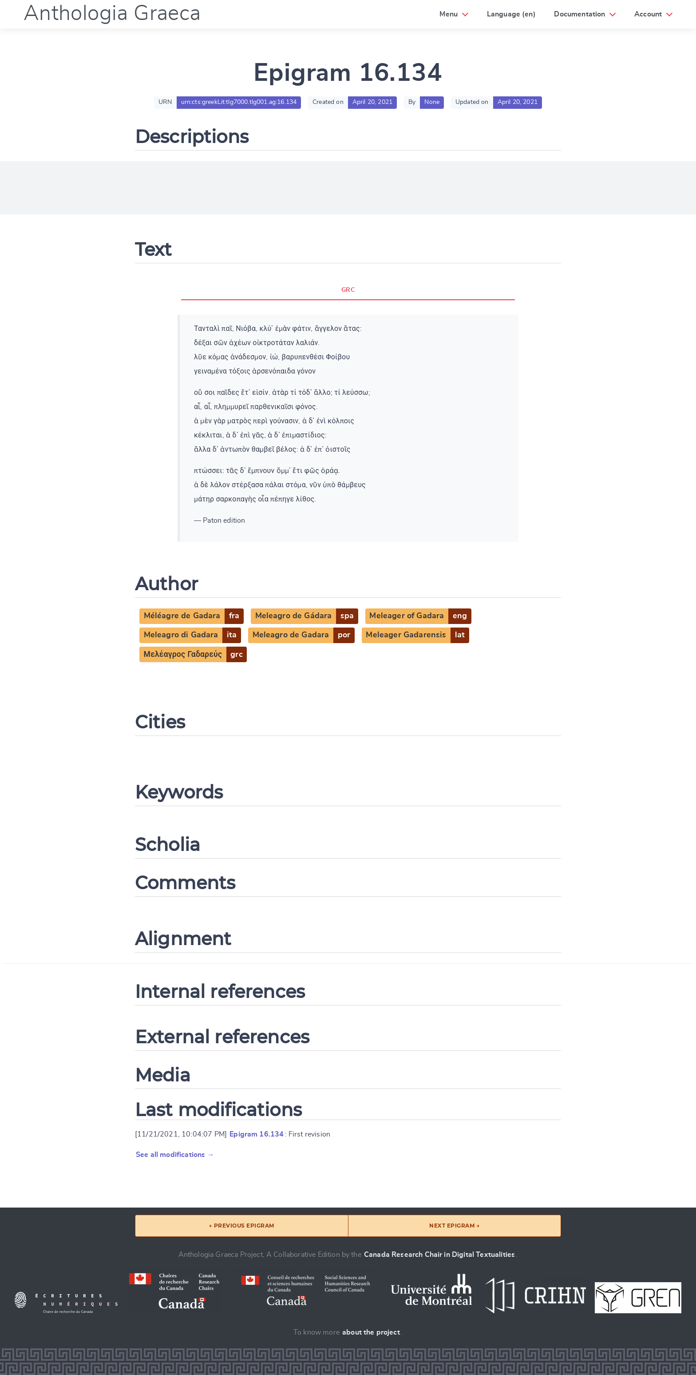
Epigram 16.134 (256, 1134)
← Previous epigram (241, 1225)
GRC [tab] (347, 290)
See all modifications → (175, 1154)
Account (648, 14)
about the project (371, 1332)
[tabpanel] (348, 428)
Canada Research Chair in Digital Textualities (439, 1254)
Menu (448, 14)
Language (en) (511, 14)
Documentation (579, 14)
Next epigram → (454, 1225)
